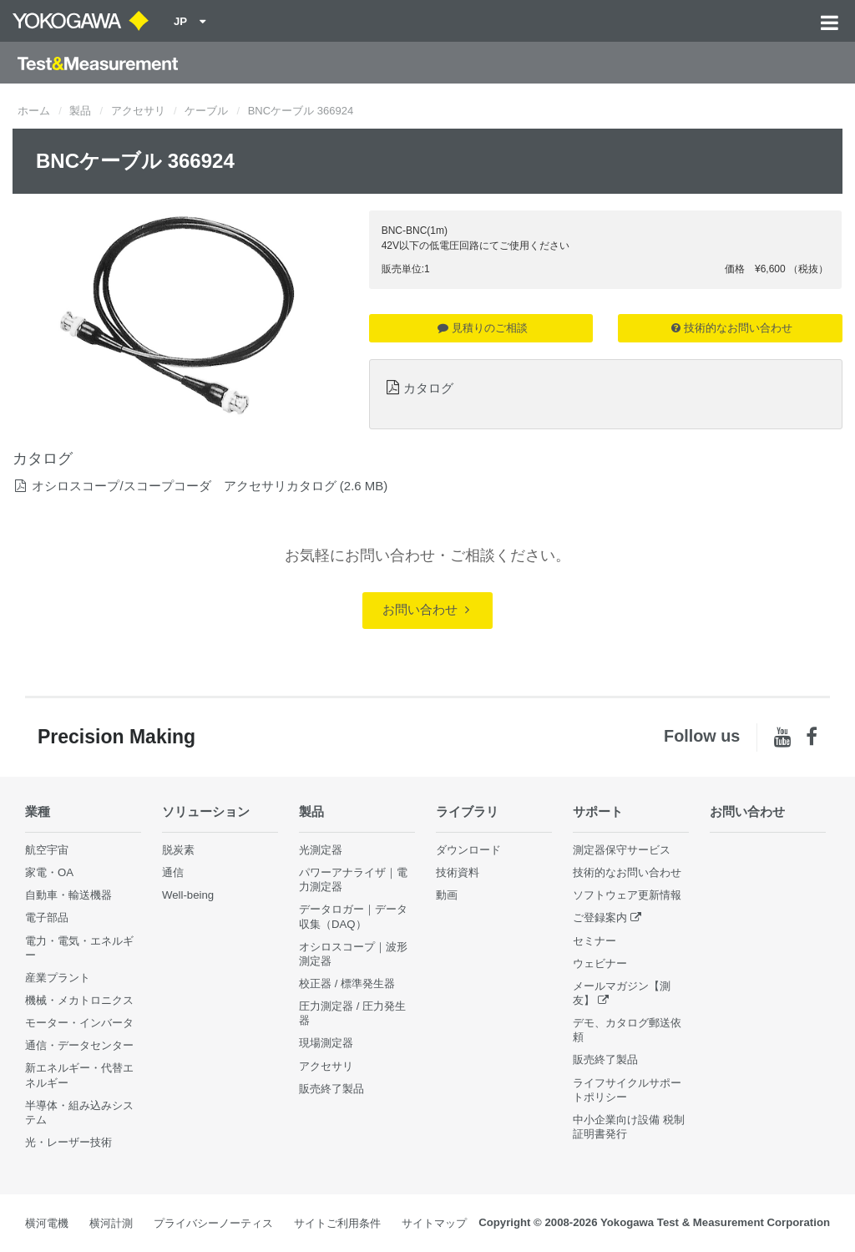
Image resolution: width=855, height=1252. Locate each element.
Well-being (188, 895)
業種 (37, 811)
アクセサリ (138, 110)
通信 (173, 872)
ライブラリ (467, 811)
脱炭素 (178, 850)
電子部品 (46, 917)
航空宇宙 (46, 850)
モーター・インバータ (79, 1022)
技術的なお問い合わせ (731, 328)
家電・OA (49, 872)
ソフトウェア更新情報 (627, 895)
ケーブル (206, 110)
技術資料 (457, 872)
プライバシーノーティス (213, 1223)
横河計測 (111, 1223)
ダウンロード (468, 850)
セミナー (594, 941)
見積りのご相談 (483, 328)
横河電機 (46, 1223)
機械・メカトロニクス (79, 1000)
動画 (447, 895)
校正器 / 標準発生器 (347, 983)
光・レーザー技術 (68, 1142)
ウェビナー (600, 963)
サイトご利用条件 (337, 1223)
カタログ (428, 388)
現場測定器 (326, 1043)
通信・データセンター (79, 1045)
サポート (598, 811)
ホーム (34, 110)
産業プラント (57, 977)
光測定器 (320, 850)
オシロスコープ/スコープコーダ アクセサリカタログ (184, 486)
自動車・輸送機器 (68, 895)
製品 (80, 110)
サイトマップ (434, 1223)
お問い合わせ (425, 609)
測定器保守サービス (621, 850)
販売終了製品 (331, 1088)
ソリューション (206, 811)
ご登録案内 (600, 917)
